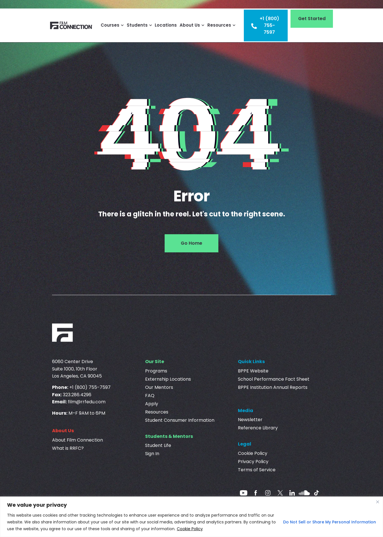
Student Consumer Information (179, 420)
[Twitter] (280, 493)
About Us (192, 25)
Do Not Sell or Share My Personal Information (329, 522)
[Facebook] (255, 493)
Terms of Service (257, 469)
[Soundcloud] (304, 493)
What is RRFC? (68, 448)
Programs (156, 371)
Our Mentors (159, 387)
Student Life (158, 445)
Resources (221, 25)
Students (139, 25)
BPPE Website (253, 371)
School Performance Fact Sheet (273, 379)
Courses (112, 25)
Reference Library (258, 428)
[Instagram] (268, 493)
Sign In (152, 453)
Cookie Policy (190, 529)
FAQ (149, 395)
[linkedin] (292, 493)
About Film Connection (77, 440)
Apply (151, 403)
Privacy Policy (253, 461)
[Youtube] (243, 493)
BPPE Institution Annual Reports (272, 387)
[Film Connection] (71, 25)
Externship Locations (168, 379)
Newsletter (250, 419)
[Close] (377, 501)
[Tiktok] (316, 493)
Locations (166, 25)
